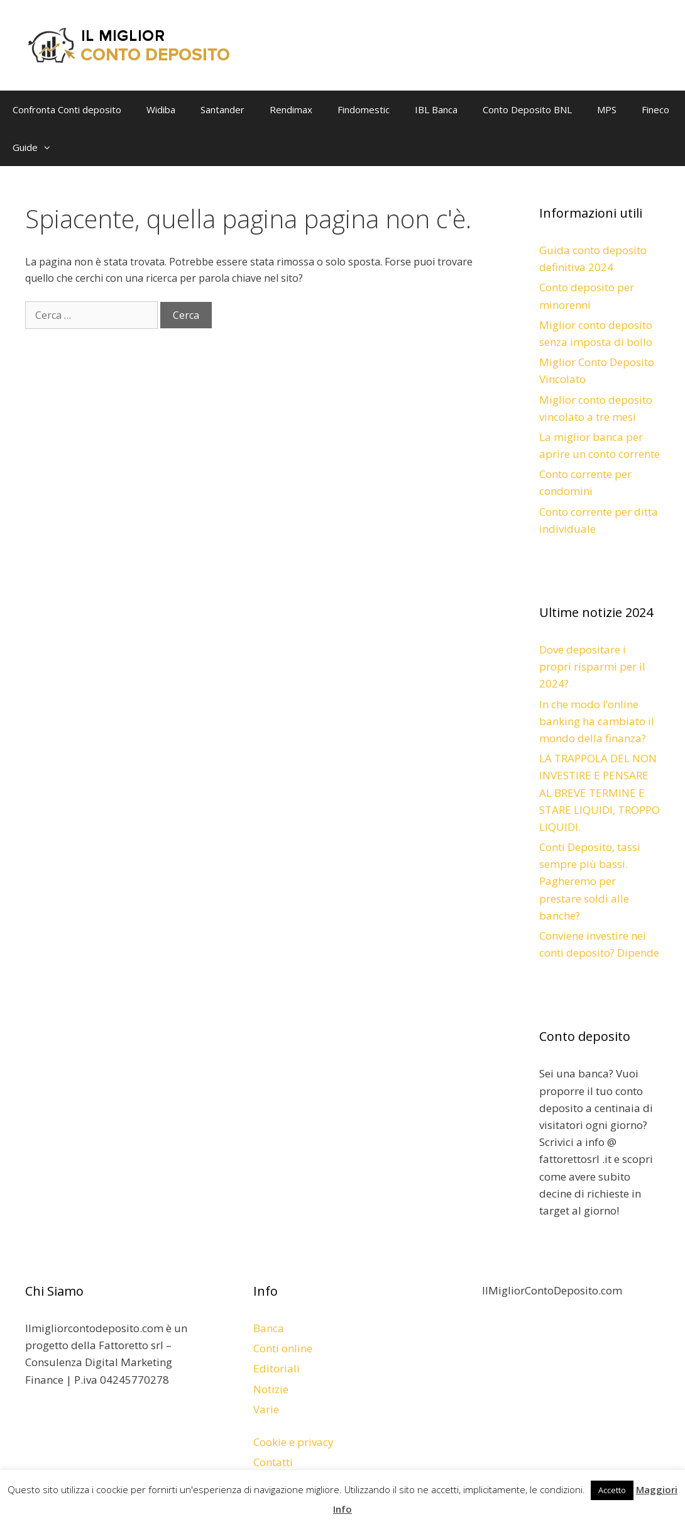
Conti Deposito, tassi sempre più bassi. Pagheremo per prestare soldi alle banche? (589, 881)
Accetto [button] (612, 1490)
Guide (38, 147)
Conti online (282, 1348)
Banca (268, 1328)
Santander (222, 109)
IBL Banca (436, 109)
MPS (606, 109)
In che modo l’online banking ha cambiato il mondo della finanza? (596, 721)
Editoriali (276, 1368)
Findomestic (363, 109)
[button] (50, 147)
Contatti (273, 1462)
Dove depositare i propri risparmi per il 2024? (592, 666)
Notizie (270, 1389)
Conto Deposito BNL (527, 109)
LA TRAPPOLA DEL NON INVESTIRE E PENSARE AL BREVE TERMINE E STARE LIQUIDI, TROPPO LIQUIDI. (599, 792)
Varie (266, 1409)
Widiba (160, 109)
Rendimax (291, 109)
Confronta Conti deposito (67, 109)
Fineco (655, 109)
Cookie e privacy (293, 1442)
